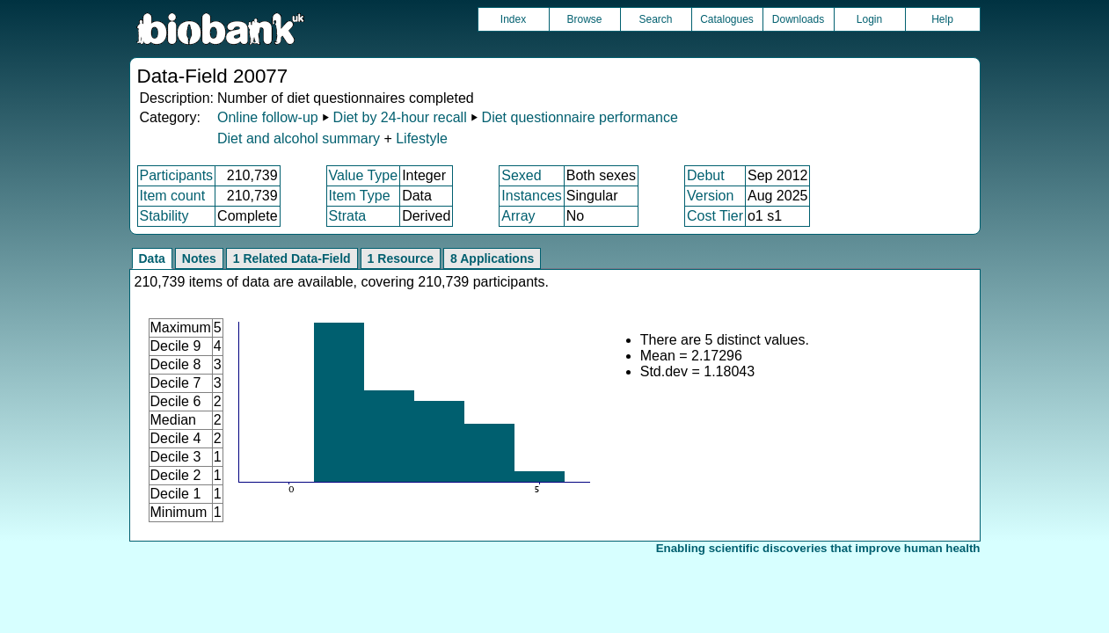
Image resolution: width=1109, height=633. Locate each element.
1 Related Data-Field (292, 258)
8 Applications (492, 258)
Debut (706, 175)
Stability (164, 215)
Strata (348, 215)
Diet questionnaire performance (580, 117)
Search (655, 19)
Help (942, 19)
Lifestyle (422, 138)
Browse (584, 19)
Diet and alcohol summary (298, 138)
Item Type (359, 195)
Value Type (363, 175)
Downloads (798, 19)
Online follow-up (267, 117)
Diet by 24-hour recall (400, 117)
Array (518, 215)
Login (869, 19)
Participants (177, 175)
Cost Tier (715, 215)
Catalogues (727, 19)
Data (152, 258)
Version (710, 195)
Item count (173, 195)
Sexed (521, 175)
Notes (199, 258)
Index (513, 19)
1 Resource (401, 258)
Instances (531, 195)
